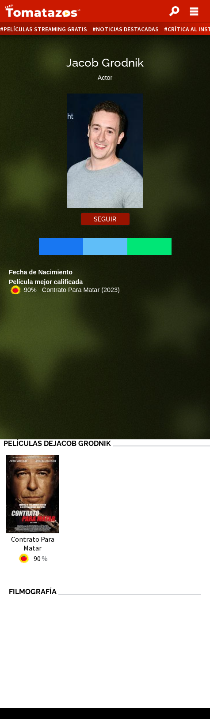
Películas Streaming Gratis (45, 29)
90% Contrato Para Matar (72, 289)
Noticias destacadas (127, 29)
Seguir (105, 219)
